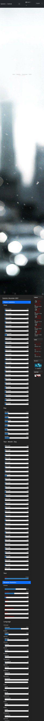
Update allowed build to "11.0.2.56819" (38, 317)
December (24, 74)
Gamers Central (6, 4)
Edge (6, 604)
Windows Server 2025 (39, 331)
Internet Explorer (9, 608)
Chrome (7, 592)
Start (14, 74)
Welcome (37, 353)
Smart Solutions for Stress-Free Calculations (38, 302)
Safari (6, 596)
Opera (6, 612)
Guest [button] (28, 2)
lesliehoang (38, 305)
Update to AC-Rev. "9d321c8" (38, 310)
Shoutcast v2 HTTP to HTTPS (38, 325)
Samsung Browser (9, 616)
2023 (30, 74)
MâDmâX (38, 312)
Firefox (6, 600)
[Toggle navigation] (19, 4)
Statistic (18, 74)
